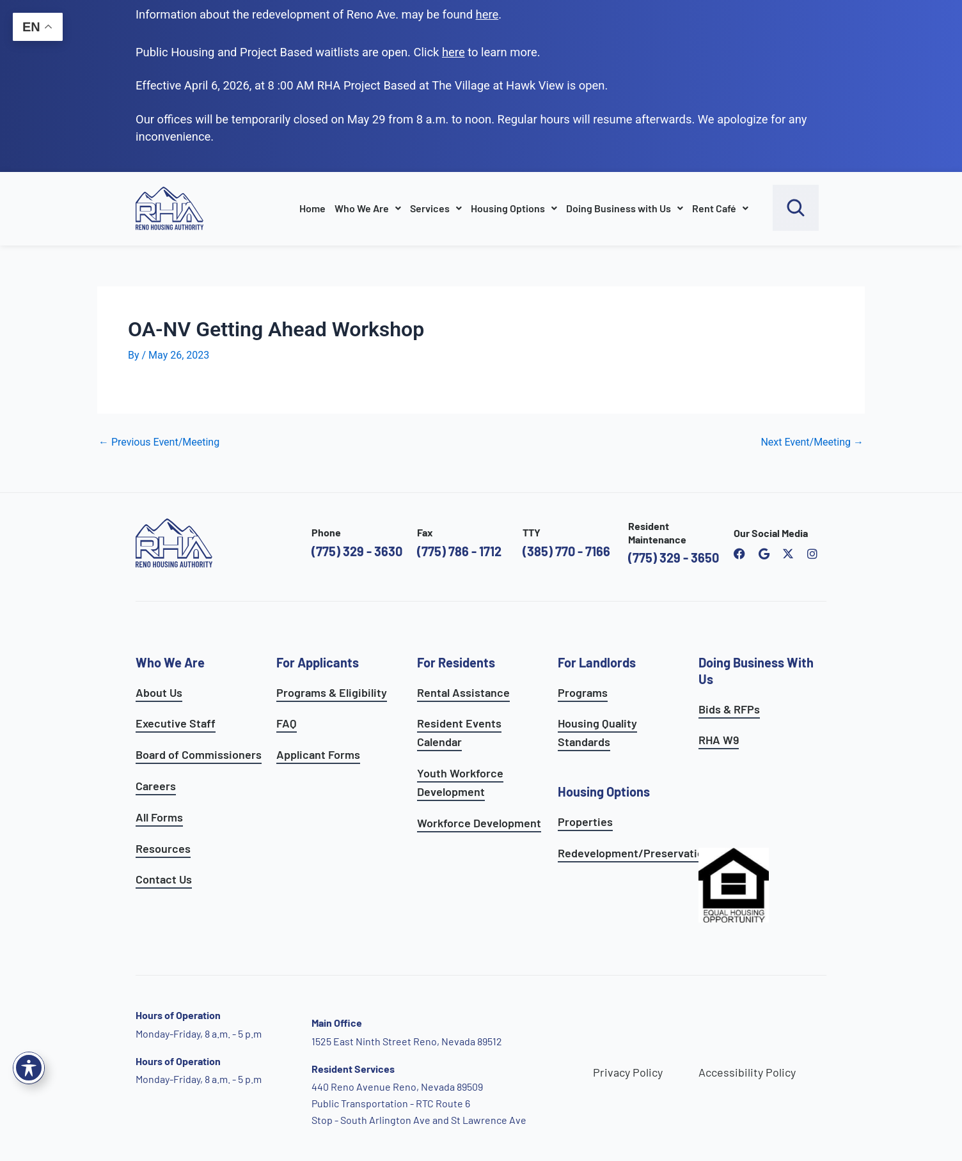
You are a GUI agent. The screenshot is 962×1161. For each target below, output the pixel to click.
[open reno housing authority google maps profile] (763, 553)
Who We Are (368, 208)
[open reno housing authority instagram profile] (812, 553)
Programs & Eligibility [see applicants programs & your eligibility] (331, 692)
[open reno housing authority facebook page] (739, 553)
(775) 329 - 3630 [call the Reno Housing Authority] (356, 551)
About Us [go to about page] (159, 692)
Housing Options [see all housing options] (604, 791)
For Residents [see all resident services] (456, 662)
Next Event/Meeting (812, 442)
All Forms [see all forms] (159, 817)
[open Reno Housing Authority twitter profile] (788, 553)
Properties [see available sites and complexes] (585, 821)
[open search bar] (796, 208)
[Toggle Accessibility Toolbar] (28, 1067)
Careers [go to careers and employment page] (156, 786)
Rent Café (720, 208)
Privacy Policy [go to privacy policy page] (628, 1072)
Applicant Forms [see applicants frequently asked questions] (318, 754)
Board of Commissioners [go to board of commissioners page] (199, 754)
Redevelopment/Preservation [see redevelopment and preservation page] (634, 853)
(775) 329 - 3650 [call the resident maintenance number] (673, 557)
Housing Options (514, 208)
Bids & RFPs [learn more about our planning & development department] (729, 709)
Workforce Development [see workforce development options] (479, 823)
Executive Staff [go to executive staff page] (176, 723)
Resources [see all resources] (163, 848)
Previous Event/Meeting (159, 442)
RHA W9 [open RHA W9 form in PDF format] (718, 740)
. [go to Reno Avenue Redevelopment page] (489, 14)
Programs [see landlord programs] (583, 692)
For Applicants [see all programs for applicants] (317, 662)
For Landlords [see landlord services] (597, 662)
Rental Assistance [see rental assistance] (463, 692)
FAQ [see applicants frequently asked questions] (286, 723)
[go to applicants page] (453, 52)
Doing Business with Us (624, 208)
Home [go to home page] (312, 208)
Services (436, 208)
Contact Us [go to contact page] (164, 879)
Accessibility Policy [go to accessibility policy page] (747, 1072)
